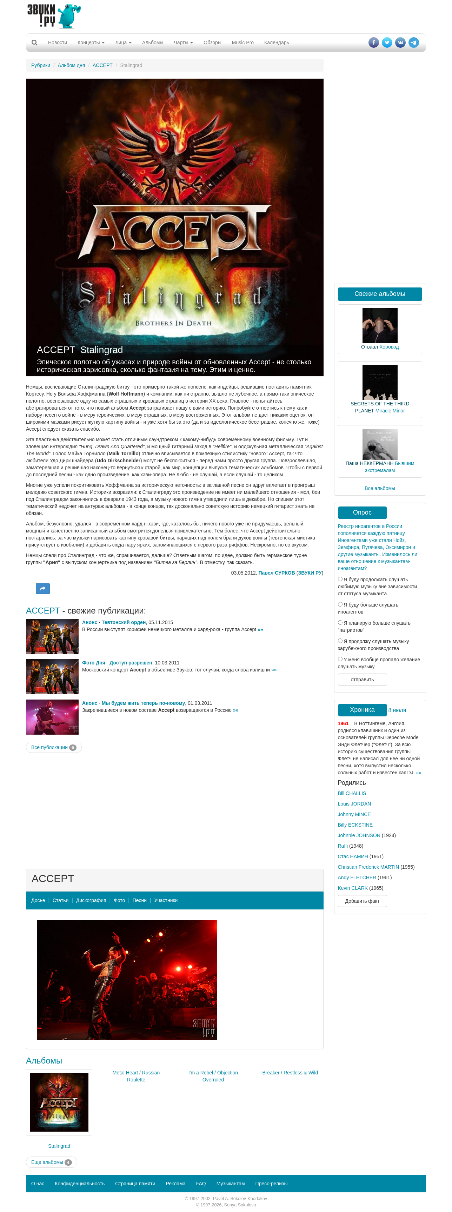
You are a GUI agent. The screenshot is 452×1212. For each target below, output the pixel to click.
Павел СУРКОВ (276, 573)
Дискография (91, 900)
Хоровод (389, 347)
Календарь (276, 42)
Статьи (60, 900)
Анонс (89, 622)
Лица (123, 42)
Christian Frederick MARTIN (368, 867)
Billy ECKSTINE (355, 825)
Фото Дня (93, 662)
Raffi (343, 846)
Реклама (175, 1183)
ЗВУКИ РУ (309, 573)
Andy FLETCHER (357, 877)
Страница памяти (135, 1183)
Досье (38, 900)
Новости (57, 42)
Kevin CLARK (353, 888)
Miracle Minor (390, 410)
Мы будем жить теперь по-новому (143, 703)
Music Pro (243, 42)
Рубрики (40, 65)
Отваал (369, 347)
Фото (119, 900)
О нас (37, 1183)
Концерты (91, 42)
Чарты (183, 42)
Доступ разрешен (130, 662)
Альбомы (152, 42)
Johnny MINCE (354, 814)
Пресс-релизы (271, 1183)
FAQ (201, 1183)
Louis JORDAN (354, 804)
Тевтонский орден (124, 622)
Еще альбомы (51, 1162)
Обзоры (212, 42)
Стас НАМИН (353, 856)
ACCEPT (103, 65)
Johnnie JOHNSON (359, 835)
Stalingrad (101, 350)
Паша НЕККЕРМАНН (369, 463)
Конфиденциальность (80, 1183)
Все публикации (54, 747)
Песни (140, 900)
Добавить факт (362, 901)
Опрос (362, 512)
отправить (362, 679)
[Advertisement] (226, 16)
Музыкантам (231, 1183)
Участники (166, 900)
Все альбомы (380, 488)
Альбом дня (71, 65)
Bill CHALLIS (352, 793)
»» (260, 629)
